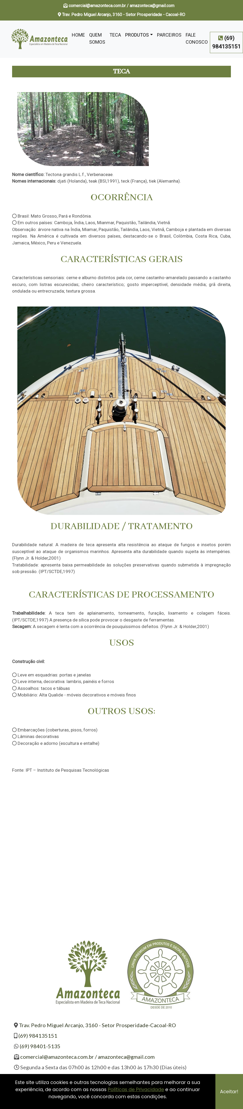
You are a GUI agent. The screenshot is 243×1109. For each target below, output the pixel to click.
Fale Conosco (197, 38)
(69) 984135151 (37, 1035)
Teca (115, 35)
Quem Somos (97, 38)
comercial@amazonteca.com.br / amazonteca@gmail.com (122, 5)
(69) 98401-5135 (40, 1046)
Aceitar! (229, 1091)
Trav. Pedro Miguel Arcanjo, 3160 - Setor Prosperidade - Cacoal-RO (121, 14)
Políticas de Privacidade (136, 1089)
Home (78, 35)
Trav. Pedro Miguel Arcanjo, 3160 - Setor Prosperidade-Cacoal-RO (97, 1025)
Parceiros (169, 35)
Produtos (137, 35)
